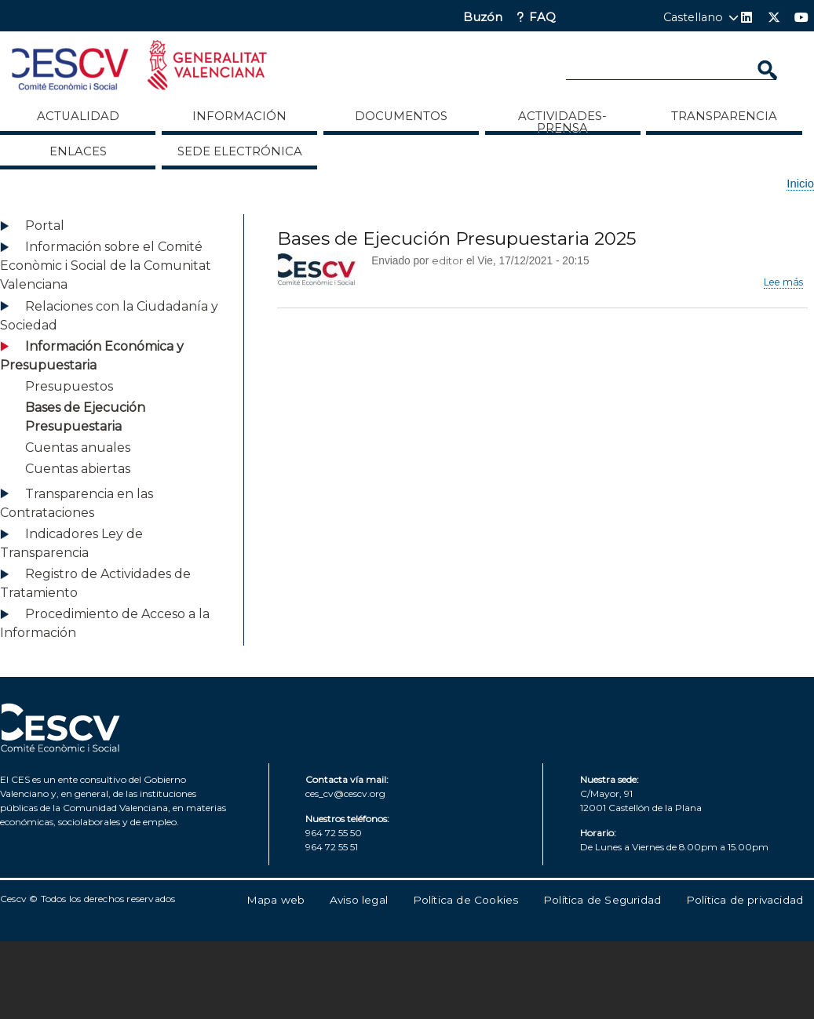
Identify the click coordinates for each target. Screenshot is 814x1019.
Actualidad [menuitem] (78, 116)
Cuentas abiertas (77, 468)
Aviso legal (359, 899)
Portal (44, 225)
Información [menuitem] (239, 116)
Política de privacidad (744, 899)
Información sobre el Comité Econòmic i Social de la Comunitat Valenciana (105, 265)
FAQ (542, 18)
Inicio (800, 183)
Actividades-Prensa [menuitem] (562, 121)
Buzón (482, 18)
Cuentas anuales (77, 447)
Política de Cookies (466, 899)
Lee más (783, 282)
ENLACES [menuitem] (78, 151)
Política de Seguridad (602, 899)
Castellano (693, 17)
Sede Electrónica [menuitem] (239, 151)
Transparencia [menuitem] (724, 116)
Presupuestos (69, 386)
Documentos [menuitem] (401, 116)
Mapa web (275, 899)
